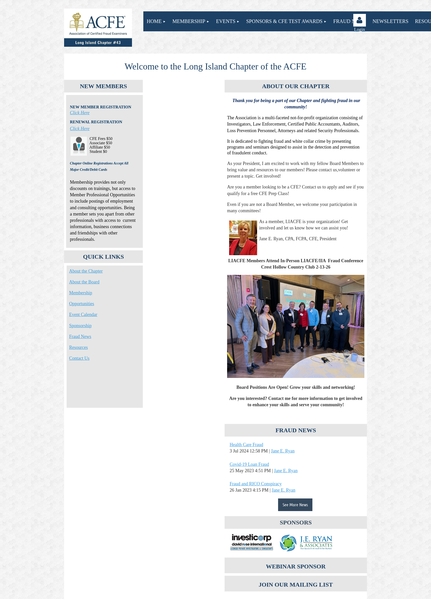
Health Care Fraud (246, 444)
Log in (359, 20)
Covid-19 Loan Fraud (249, 464)
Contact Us (79, 358)
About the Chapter (86, 271)
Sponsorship (80, 325)
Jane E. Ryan (283, 450)
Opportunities (81, 303)
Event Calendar (83, 314)
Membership (80, 292)
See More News (295, 504)
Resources (78, 347)
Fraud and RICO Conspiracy (256, 483)
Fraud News (80, 336)
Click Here (80, 112)
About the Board (84, 281)
